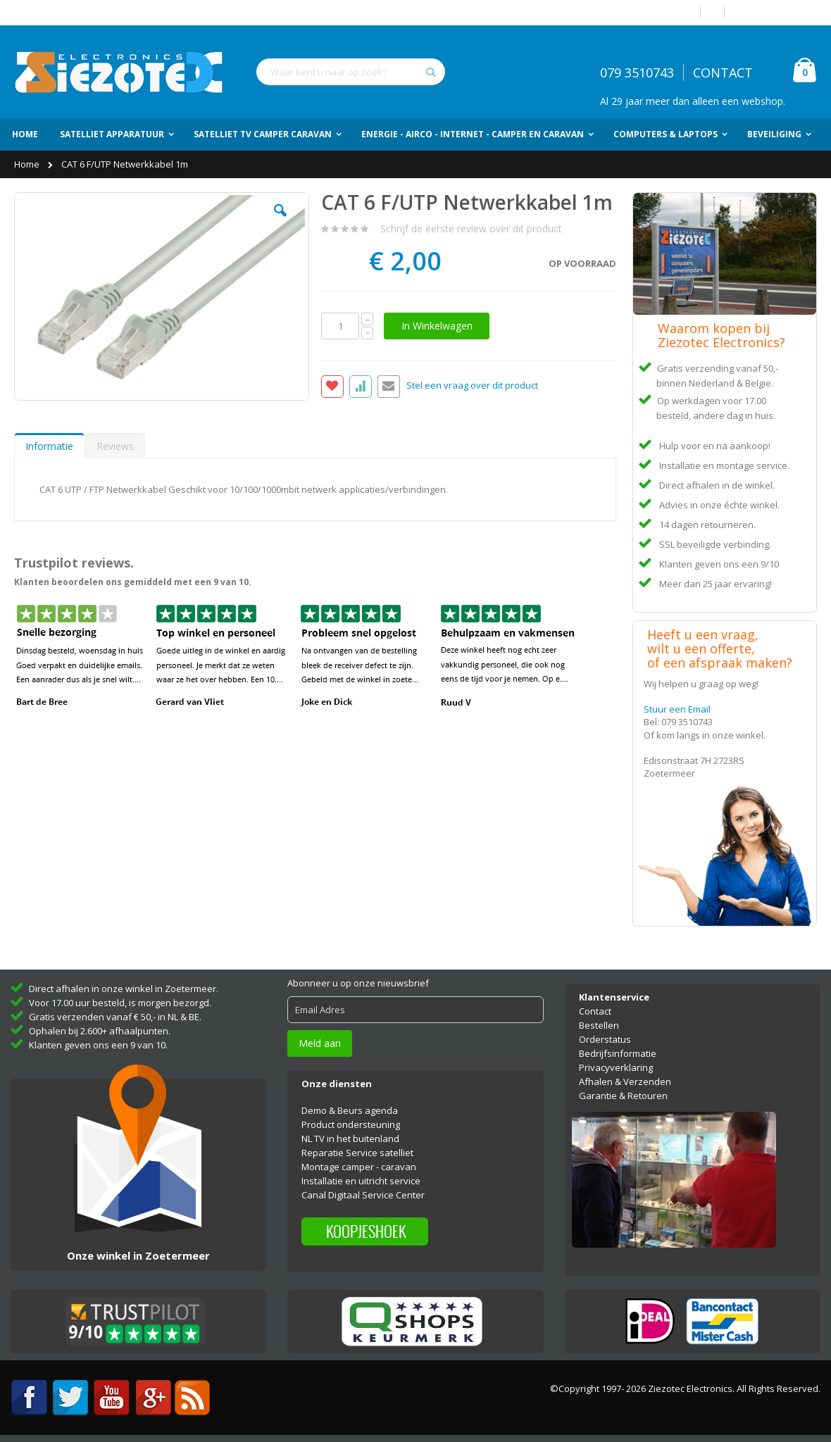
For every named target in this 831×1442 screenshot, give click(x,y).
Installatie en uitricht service (360, 1180)
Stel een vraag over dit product (472, 386)
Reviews (115, 446)
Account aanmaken (776, 12)
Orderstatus (605, 1039)
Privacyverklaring (616, 1067)
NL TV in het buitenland (350, 1138)
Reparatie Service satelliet (357, 1152)
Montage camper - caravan (358, 1166)
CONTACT (723, 72)
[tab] (49, 445)
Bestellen (599, 1025)
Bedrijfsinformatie (617, 1053)
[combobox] (351, 72)
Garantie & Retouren (623, 1095)
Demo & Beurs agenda (349, 1110)
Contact (595, 1011)
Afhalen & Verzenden (625, 1081)
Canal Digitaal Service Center (363, 1195)
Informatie (49, 446)
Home (28, 164)
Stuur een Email (677, 709)
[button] (280, 221)
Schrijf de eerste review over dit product (471, 228)
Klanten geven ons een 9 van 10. (98, 1045)
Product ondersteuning (350, 1124)
